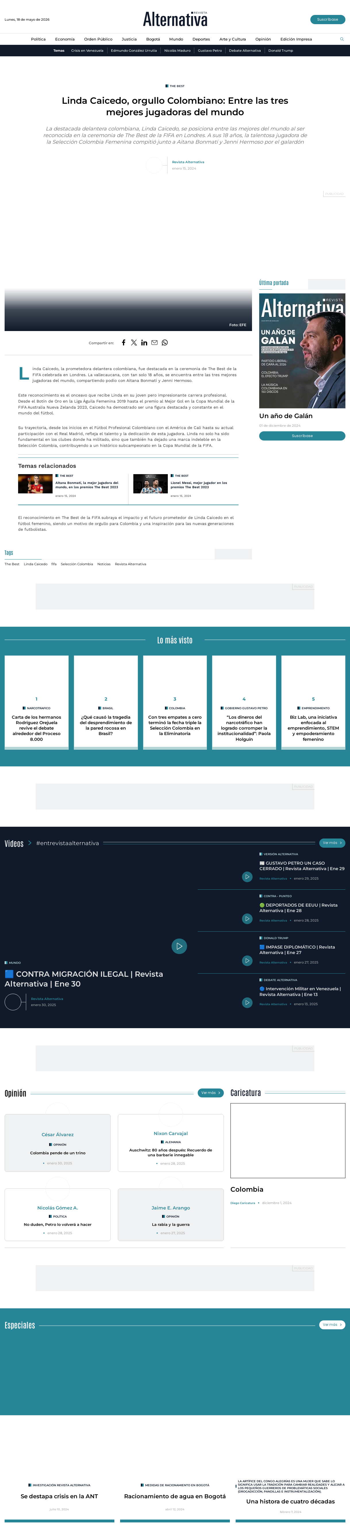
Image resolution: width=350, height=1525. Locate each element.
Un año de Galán (286, 416)
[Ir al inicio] (175, 19)
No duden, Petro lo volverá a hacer (58, 1224)
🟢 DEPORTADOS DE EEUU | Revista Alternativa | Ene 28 (298, 908)
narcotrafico (38, 708)
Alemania (173, 1142)
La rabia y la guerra (171, 1224)
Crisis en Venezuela (87, 51)
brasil (108, 708)
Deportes (201, 39)
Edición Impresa (296, 39)
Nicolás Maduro (177, 51)
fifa (54, 564)
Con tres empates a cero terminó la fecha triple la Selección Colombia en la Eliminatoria (175, 725)
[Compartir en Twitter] (134, 343)
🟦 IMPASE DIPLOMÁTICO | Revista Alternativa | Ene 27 (297, 950)
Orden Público (98, 39)
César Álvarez (58, 1134)
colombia (177, 708)
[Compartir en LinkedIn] (144, 343)
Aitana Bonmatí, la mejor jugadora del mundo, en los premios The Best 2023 (86, 485)
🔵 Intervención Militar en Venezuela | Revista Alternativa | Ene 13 (300, 991)
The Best (177, 86)
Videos (14, 843)
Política (38, 39)
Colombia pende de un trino (57, 1153)
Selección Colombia (77, 564)
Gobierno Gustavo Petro (246, 708)
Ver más (332, 843)
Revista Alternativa (188, 162)
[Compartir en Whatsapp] (165, 343)
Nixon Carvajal (171, 1133)
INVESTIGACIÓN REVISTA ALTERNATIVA (61, 1485)
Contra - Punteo (278, 896)
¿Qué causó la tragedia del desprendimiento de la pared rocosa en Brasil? (106, 725)
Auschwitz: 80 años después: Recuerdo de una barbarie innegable (170, 1152)
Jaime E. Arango (171, 1208)
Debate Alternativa (245, 51)
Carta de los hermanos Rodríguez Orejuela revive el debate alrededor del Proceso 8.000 (36, 728)
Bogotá (153, 39)
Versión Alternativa (281, 854)
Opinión (263, 39)
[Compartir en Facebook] (124, 343)
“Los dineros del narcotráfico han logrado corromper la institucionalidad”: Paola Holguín (244, 728)
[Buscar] (342, 39)
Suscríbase (327, 19)
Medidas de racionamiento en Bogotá (177, 1485)
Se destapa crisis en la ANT (59, 1496)
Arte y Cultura (233, 39)
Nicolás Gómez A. (57, 1208)
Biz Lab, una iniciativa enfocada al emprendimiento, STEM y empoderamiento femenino (313, 728)
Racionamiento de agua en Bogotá (175, 1496)
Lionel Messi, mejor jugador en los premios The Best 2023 (199, 485)
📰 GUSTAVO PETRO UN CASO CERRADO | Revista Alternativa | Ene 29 (302, 866)
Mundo (176, 39)
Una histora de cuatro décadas (290, 1501)
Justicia (129, 39)
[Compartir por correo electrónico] (154, 343)
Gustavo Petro (210, 51)
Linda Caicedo (35, 564)
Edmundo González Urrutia (134, 51)
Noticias (104, 564)
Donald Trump (280, 51)
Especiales (20, 1325)
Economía (65, 39)
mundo (15, 962)
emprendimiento (316, 708)
